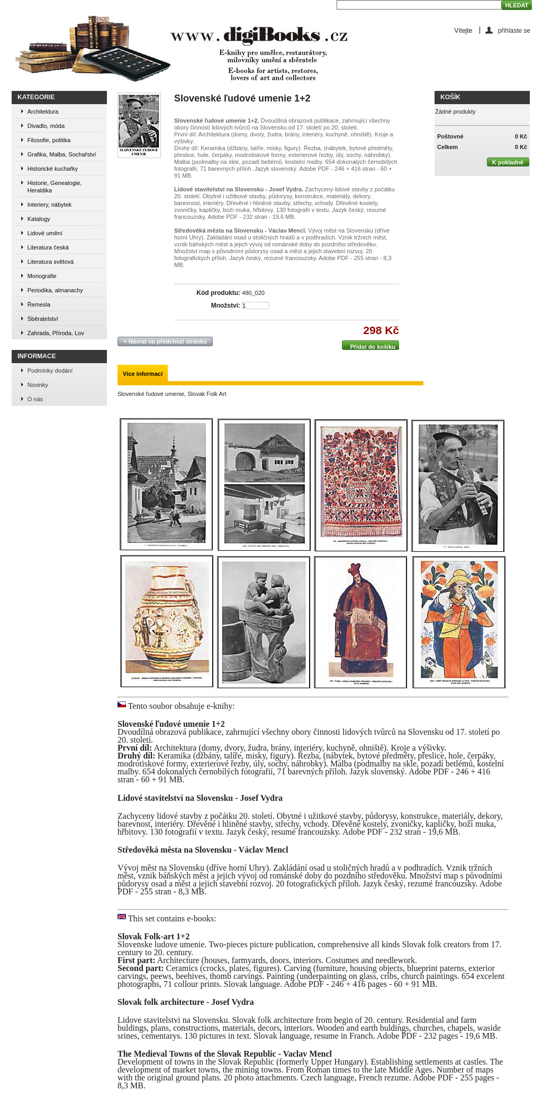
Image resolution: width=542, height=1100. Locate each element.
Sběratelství (43, 319)
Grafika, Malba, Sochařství (62, 154)
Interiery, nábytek (50, 204)
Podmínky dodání (50, 370)
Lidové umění (45, 233)
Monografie (42, 276)
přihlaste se (514, 30)
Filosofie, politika (49, 140)
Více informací (142, 374)
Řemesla (39, 304)
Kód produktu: (218, 293)
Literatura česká (48, 247)
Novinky (38, 385)
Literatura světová (51, 261)
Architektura (43, 111)
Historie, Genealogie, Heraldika (55, 186)
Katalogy (39, 219)
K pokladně (505, 162)
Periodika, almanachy (55, 290)
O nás (35, 399)
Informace (36, 356)
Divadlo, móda (46, 126)
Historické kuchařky (53, 168)
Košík (450, 97)
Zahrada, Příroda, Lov (56, 333)
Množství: (225, 305)
